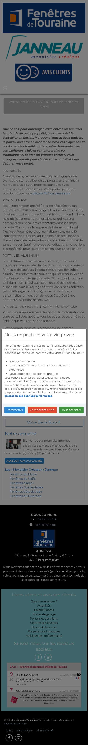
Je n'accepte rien (42, 410)
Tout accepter (71, 410)
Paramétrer (15, 410)
